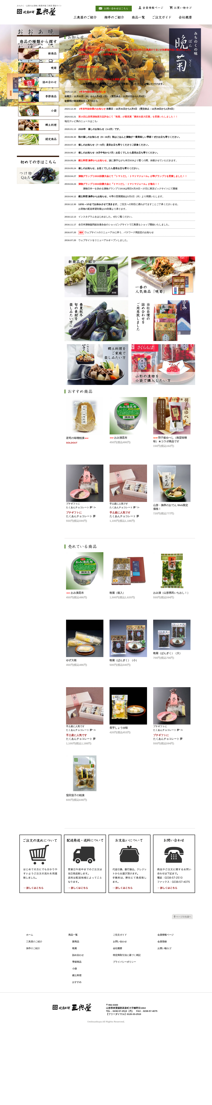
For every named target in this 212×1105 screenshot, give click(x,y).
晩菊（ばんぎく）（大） (167, 729)
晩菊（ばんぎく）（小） (124, 736)
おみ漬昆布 (118, 513)
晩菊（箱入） (117, 668)
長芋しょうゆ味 (119, 803)
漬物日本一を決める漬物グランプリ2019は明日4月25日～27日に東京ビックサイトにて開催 (121, 264)
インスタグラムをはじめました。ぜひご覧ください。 (106, 292)
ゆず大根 (71, 736)
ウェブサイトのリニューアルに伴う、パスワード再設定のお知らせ (119, 308)
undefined (99, 102)
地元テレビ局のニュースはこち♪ (81, 197)
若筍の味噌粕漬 (77, 513)
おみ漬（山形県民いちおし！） (171, 668)
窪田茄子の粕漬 (75, 871)
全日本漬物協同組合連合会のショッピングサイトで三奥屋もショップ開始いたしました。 (124, 300)
